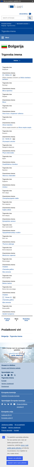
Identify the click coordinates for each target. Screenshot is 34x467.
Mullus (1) (8, 75)
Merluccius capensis (9, 255)
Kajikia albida (6, 210)
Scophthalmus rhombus (10, 164)
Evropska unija (6, 418)
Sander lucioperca (8, 314)
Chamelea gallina (8, 269)
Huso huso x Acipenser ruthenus (12, 113)
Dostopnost (5, 386)
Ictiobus (4, 187)
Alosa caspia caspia (24, 127)
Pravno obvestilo (6, 430)
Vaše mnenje (17, 355)
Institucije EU (5, 415)
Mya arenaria (6, 272)
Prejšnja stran (7, 319)
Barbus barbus (7, 283)
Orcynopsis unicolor (8, 141)
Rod (14, 75)
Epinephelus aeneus (9, 221)
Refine (16, 60)
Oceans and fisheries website (10, 368)
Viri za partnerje (20, 424)
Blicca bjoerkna (7, 90)
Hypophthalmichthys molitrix (11, 232)
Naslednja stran (26, 319)
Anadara (5, 267)
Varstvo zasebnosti (7, 383)
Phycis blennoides (8, 153)
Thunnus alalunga (8, 244)
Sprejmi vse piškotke (14, 458)
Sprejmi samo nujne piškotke (17, 463)
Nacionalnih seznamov (22, 23)
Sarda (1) (8, 139)
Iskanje (29, 18)
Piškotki (3, 427)
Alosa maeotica (7, 125)
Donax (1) (8, 297)
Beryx (4, 102)
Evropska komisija (6, 23)
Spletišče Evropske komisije (10, 396)
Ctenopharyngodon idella (10, 198)
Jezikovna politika (7, 424)
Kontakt (3, 381)
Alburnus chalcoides (8, 175)
